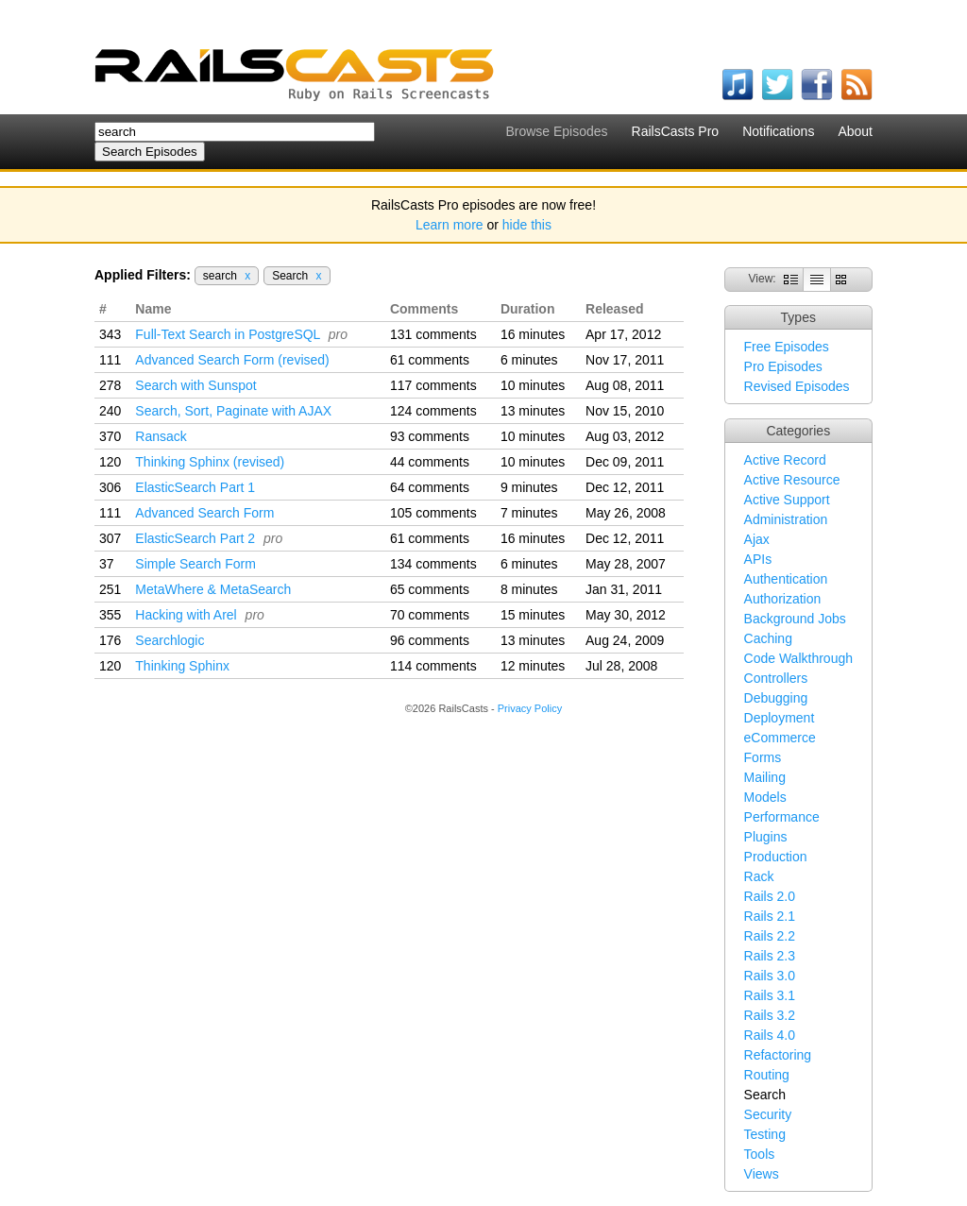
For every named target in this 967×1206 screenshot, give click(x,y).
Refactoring (778, 1054)
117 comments (433, 385)
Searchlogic (169, 640)
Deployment (779, 717)
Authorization (783, 598)
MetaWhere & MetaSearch (213, 589)
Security (768, 1114)
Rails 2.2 (769, 935)
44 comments (429, 461)
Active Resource (792, 479)
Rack (759, 876)
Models (765, 797)
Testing (765, 1134)
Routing (766, 1074)
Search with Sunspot (195, 385)
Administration (786, 519)
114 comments (433, 665)
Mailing (765, 777)
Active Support (787, 499)
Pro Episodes (783, 366)
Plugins (766, 836)
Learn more (450, 224)
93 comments (429, 436)
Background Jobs (795, 618)
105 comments (433, 512)
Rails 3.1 (769, 995)
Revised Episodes (797, 386)
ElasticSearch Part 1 (195, 487)
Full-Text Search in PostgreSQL (227, 334)
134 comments (433, 563)
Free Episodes (786, 346)
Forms (763, 757)
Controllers (776, 678)
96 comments (429, 640)
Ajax (757, 539)
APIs (758, 559)
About (855, 131)
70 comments (429, 614)
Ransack (160, 436)
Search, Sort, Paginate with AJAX (233, 410)
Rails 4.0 (769, 1035)
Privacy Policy (530, 708)
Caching (768, 638)
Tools (759, 1154)
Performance (782, 816)
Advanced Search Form (204, 512)
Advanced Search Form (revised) (232, 359)
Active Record (785, 459)
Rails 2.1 (769, 916)
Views (761, 1173)
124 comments (433, 410)
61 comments (429, 359)
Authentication (786, 578)
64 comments (429, 487)
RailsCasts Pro (676, 131)
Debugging (776, 697)
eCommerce (780, 737)
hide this (526, 224)
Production (775, 856)
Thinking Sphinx (182, 665)
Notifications (778, 131)
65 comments (429, 589)
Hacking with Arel (185, 614)
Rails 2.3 (769, 955)
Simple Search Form (195, 563)
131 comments (433, 334)
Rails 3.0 (769, 975)
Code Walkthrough (798, 658)
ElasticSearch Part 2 (195, 538)
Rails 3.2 (769, 1015)
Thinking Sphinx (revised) (209, 461)
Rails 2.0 (769, 896)
